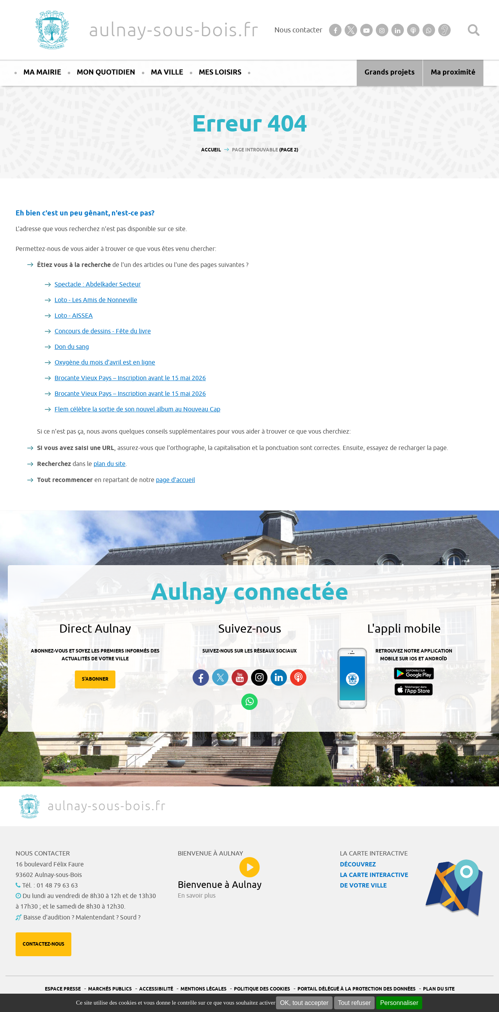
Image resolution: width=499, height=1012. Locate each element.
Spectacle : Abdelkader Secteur (98, 284)
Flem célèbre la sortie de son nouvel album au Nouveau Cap (137, 409)
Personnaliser (399, 1003)
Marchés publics (110, 989)
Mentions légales (203, 989)
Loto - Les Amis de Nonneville (96, 300)
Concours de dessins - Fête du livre (103, 331)
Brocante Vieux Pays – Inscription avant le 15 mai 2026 (130, 378)
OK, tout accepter (304, 1003)
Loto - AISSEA (74, 316)
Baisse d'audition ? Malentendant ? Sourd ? (81, 917)
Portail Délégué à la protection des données (356, 989)
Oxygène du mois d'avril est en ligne (105, 362)
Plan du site (439, 989)
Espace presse (63, 989)
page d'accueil (175, 480)
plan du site (110, 464)
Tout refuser (354, 1003)
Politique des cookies (262, 989)
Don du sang (72, 347)
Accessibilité (156, 989)
